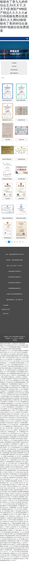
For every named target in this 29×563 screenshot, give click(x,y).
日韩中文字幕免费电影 (22, 352)
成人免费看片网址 (15, 399)
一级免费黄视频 (12, 507)
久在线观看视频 (6, 452)
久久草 (7, 516)
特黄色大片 (14, 375)
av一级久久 (13, 560)
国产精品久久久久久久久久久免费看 (8, 429)
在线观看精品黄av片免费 (13, 541)
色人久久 (7, 459)
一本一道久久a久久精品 (14, 551)
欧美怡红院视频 (16, 442)
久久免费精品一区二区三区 (13, 401)
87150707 (20, 265)
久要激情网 (9, 378)
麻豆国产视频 (24, 463)
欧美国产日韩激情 (8, 415)
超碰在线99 (12, 454)
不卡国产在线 (19, 417)
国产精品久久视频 (11, 435)
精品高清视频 (7, 532)
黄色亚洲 (14, 370)
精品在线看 (14, 532)
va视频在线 (10, 431)
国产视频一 (11, 428)
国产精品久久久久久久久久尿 (9, 352)
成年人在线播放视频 (9, 392)
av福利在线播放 (6, 484)
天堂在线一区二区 (12, 500)
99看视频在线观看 (13, 405)
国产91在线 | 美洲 (6, 488)
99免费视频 (21, 496)
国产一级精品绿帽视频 (16, 549)
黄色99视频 (20, 489)
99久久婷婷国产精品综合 (16, 426)
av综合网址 (5, 491)
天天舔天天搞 (23, 415)
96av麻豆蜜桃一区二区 (12, 456)
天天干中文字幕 (25, 361)
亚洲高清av (10, 394)
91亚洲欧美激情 (6, 553)
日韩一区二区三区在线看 (12, 482)
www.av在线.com (20, 454)
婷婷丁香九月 (3, 519)
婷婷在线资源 (20, 354)
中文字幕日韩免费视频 (11, 505)
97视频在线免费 (7, 399)
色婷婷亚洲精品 (6, 396)
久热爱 (14, 489)
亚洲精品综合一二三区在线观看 (7, 362)
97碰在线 (16, 422)
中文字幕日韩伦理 (10, 357)
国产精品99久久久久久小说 (6, 350)
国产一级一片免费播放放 (20, 431)
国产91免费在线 (25, 399)
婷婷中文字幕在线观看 (13, 525)
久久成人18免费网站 (24, 389)
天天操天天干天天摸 (20, 357)
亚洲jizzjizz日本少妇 (23, 405)
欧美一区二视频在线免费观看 (14, 523)
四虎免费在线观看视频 (22, 491)
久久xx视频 (20, 444)
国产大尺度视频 (6, 495)
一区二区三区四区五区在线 (8, 504)
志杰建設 (14, 63)
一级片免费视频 (14, 364)
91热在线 (18, 535)
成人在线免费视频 (18, 534)
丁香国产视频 (10, 366)
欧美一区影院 (7, 486)
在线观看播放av (10, 407)
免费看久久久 (25, 523)
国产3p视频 (3, 512)
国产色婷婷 (10, 534)
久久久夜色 (3, 407)
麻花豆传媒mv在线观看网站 (17, 452)
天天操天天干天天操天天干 (15, 493)
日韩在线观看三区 (19, 407)
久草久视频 (4, 534)
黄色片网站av (6, 474)
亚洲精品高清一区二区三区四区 (13, 403)
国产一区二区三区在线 (8, 463)
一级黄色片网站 (22, 429)
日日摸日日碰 (15, 424)
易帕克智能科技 (14, 73)
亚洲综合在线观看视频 (20, 475)
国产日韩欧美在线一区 (12, 449)
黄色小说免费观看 (12, 491)
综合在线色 (7, 465)
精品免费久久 (7, 444)
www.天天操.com (15, 465)
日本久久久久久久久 (10, 421)
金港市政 (14, 66)
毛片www (3, 548)
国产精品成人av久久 (16, 486)
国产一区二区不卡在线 (16, 509)
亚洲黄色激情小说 (14, 474)
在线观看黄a (14, 444)
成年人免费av (8, 498)
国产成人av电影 (22, 555)
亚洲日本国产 (20, 477)
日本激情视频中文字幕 (14, 437)
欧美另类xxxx (19, 391)
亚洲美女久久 (18, 556)
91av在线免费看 (21, 435)
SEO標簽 (15, 340)
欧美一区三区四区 (18, 445)
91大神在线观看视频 (14, 458)
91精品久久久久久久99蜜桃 (10, 440)
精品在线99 (25, 500)
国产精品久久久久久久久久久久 (17, 528)
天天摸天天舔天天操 (20, 472)
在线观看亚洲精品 (16, 451)
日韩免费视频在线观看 (10, 470)
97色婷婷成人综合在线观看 (19, 378)
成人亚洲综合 (12, 354)
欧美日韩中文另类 (9, 445)
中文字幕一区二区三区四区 (14, 514)
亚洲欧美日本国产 (15, 385)
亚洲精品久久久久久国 (15, 553)
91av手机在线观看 (14, 396)
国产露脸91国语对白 (18, 467)
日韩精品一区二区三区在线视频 (10, 408)
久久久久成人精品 (9, 419)
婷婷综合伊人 (12, 516)
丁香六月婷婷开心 (4, 354)
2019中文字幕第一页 (19, 537)
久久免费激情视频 (23, 422)
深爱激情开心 (3, 518)
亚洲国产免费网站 (18, 350)
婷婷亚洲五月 (19, 461)
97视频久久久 (7, 385)
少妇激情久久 (19, 377)
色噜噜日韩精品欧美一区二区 (20, 518)
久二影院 (16, 530)
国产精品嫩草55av (20, 504)
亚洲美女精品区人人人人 (9, 479)
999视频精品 (24, 401)
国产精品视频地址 (24, 474)
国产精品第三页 (8, 558)
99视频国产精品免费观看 (11, 481)
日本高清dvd (23, 525)
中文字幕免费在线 (20, 371)
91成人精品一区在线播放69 (10, 555)
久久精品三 (22, 465)
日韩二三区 (17, 463)
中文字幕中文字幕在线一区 (8, 472)
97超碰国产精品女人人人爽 (18, 542)
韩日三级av (16, 415)
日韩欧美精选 (13, 459)
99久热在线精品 (20, 438)
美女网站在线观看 (16, 498)
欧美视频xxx (24, 535)
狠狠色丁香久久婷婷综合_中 (14, 414)
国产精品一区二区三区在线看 (11, 546)
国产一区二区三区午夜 (21, 479)
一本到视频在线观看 (24, 424)
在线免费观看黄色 (10, 461)
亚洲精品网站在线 (9, 398)
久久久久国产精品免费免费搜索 (19, 512)
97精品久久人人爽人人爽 (22, 516)
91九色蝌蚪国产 (22, 505)
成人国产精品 (17, 361)
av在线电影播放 (20, 370)
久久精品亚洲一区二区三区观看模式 (18, 526)
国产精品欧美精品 (13, 387)
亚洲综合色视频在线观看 (12, 355)
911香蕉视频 (3, 401)
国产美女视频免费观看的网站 (18, 382)
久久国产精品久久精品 (12, 389)
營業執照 (21, 338)
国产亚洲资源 (5, 458)
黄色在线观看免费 (10, 548)
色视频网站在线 (25, 385)
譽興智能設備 (14, 69)
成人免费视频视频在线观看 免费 (15, 373)
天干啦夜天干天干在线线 (8, 521)
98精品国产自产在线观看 (9, 438)
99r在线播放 (19, 511)
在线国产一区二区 (7, 447)
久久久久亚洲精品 (24, 541)
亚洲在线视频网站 (21, 375)
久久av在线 (19, 507)
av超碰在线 (10, 518)
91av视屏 (10, 489)
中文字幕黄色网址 (17, 359)
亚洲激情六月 (21, 384)
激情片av (9, 512)
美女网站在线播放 (4, 387)
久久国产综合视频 (11, 519)
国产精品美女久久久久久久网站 (18, 433)
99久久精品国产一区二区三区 (7, 475)
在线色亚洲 (18, 421)
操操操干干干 (22, 408)
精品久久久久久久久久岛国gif (13, 412)
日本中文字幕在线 (18, 521)
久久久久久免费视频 (5, 426)
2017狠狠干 (10, 530)
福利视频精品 (20, 519)
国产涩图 (20, 500)
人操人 (3, 357)
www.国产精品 (18, 419)
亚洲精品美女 (12, 477)
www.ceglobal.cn (14, 338)
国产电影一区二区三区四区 (17, 488)
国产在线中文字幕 (17, 394)
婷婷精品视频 (8, 368)
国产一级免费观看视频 (11, 384)
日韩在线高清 (11, 417)
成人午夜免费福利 (14, 380)
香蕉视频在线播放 (6, 509)
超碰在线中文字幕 (22, 440)
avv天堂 (16, 392)
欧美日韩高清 (18, 548)
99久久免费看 (22, 387)
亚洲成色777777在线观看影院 (8, 391)
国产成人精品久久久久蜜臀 (13, 544)
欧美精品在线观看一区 (21, 362)
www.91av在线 (21, 459)
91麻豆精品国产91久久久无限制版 (20, 447)
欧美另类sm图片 (24, 458)
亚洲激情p (7, 549)
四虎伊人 (12, 511)
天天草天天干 (23, 468)
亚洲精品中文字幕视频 (6, 451)
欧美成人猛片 (25, 511)
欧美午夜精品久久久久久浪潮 (7, 502)
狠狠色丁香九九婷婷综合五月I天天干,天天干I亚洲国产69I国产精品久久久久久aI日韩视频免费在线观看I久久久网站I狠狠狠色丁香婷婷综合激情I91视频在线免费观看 (14, 16)
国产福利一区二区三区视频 (18, 539)
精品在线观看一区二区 (5, 424)
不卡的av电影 (3, 449)
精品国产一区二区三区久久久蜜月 (11, 468)
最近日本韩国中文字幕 (5, 542)
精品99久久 (22, 558)
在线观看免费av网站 (23, 449)
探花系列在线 (23, 495)
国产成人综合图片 (14, 495)
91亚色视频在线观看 (24, 546)
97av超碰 (8, 382)
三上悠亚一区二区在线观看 (17, 410)
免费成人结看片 (4, 525)
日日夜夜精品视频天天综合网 (19, 368)
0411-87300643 (13, 265)
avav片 (5, 431)
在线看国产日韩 (9, 467)
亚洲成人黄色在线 (4, 493)
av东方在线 (21, 392)
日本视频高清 (15, 558)
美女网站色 (15, 496)
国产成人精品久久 (6, 375)
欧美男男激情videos (19, 366)
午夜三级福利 (18, 502)
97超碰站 (2, 459)
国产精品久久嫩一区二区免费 (21, 428)
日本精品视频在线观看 (9, 535)
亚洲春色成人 (11, 377)
